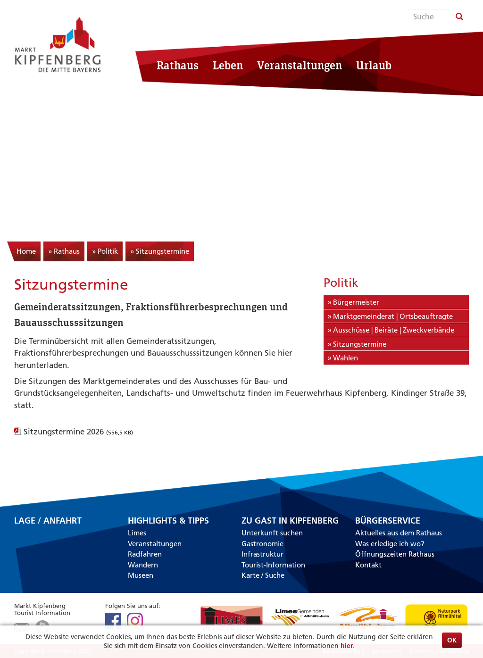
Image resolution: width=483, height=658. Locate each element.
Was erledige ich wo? (390, 543)
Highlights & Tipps (168, 520)
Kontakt (368, 564)
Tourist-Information (273, 564)
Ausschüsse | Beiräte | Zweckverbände (393, 329)
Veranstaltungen (299, 65)
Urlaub (373, 65)
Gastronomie (262, 543)
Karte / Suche (263, 575)
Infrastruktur (262, 554)
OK (452, 640)
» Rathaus (64, 251)
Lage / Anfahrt (48, 521)
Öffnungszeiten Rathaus (394, 554)
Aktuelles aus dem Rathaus (398, 532)
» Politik (105, 251)
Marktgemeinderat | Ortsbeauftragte (393, 316)
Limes (137, 532)
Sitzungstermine (359, 344)
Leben (228, 65)
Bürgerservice (387, 520)
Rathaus (178, 65)
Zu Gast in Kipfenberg (290, 520)
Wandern (143, 564)
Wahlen (345, 357)
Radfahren (145, 554)
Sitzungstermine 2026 (78, 431)
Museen (140, 575)
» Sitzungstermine (159, 251)
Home (26, 251)
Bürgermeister (356, 302)
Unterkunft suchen (272, 532)
